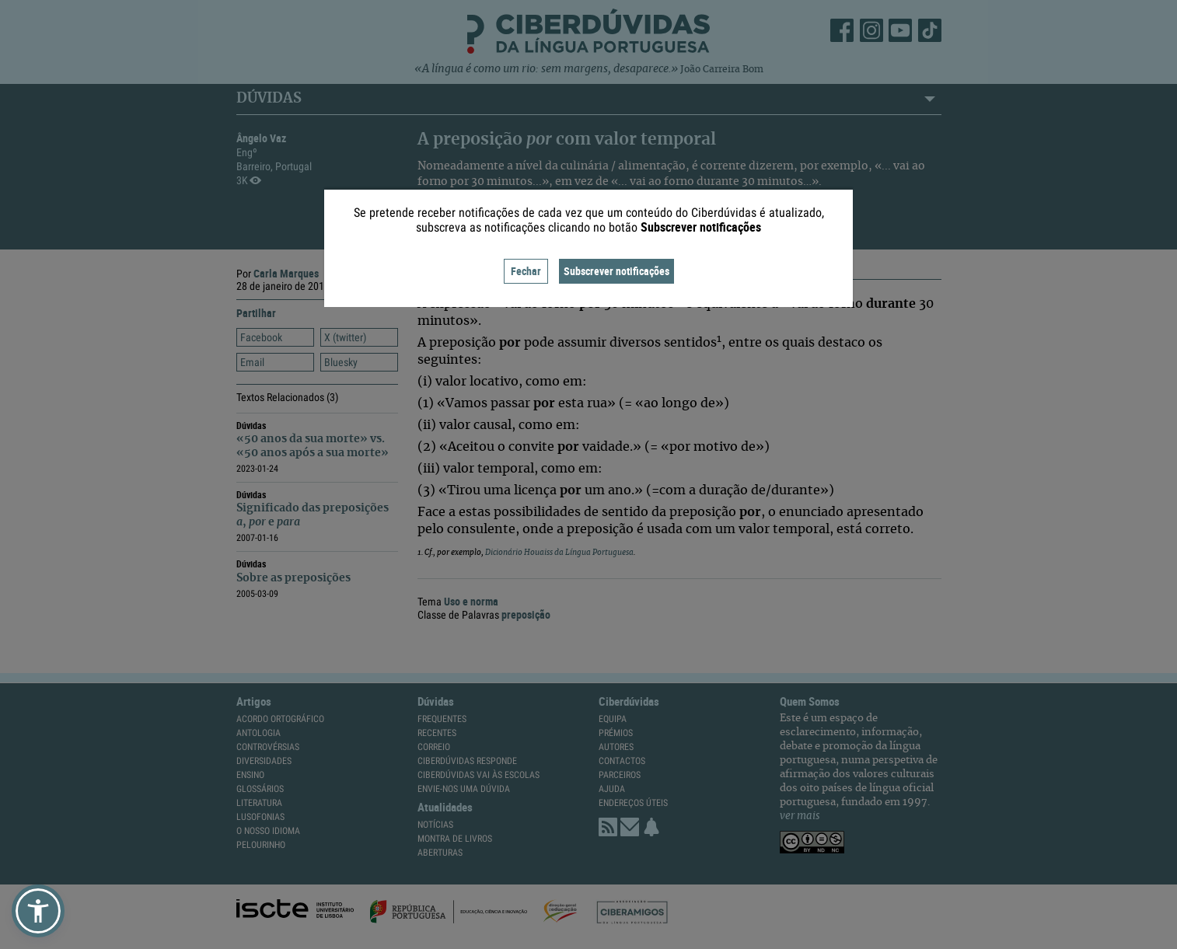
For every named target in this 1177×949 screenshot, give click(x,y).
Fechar (526, 270)
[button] (38, 910)
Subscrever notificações (616, 270)
